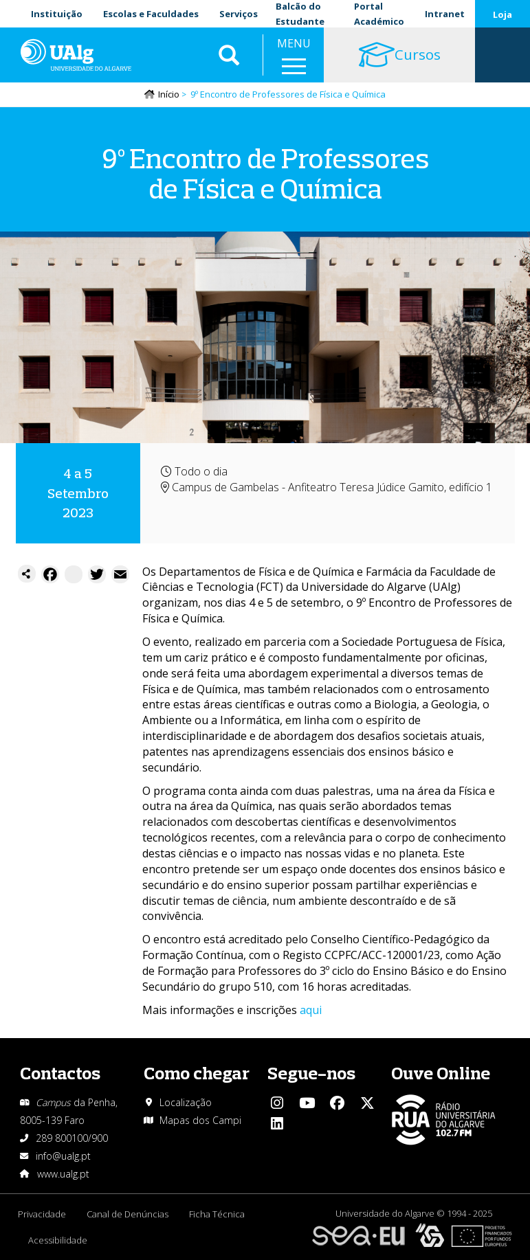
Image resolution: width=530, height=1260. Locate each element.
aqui (311, 1009)
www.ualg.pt (63, 1173)
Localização (185, 1102)
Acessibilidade (57, 1240)
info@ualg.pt (63, 1155)
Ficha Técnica (217, 1214)
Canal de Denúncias (127, 1214)
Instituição (56, 14)
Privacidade (42, 1214)
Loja (502, 14)
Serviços (238, 14)
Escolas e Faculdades (151, 14)
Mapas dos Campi (200, 1120)
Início (168, 94)
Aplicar (228, 54)
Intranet (445, 14)
